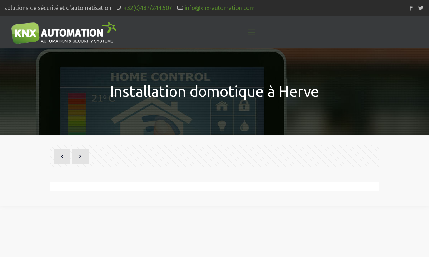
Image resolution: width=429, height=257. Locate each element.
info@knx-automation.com (220, 8)
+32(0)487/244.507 (148, 8)
